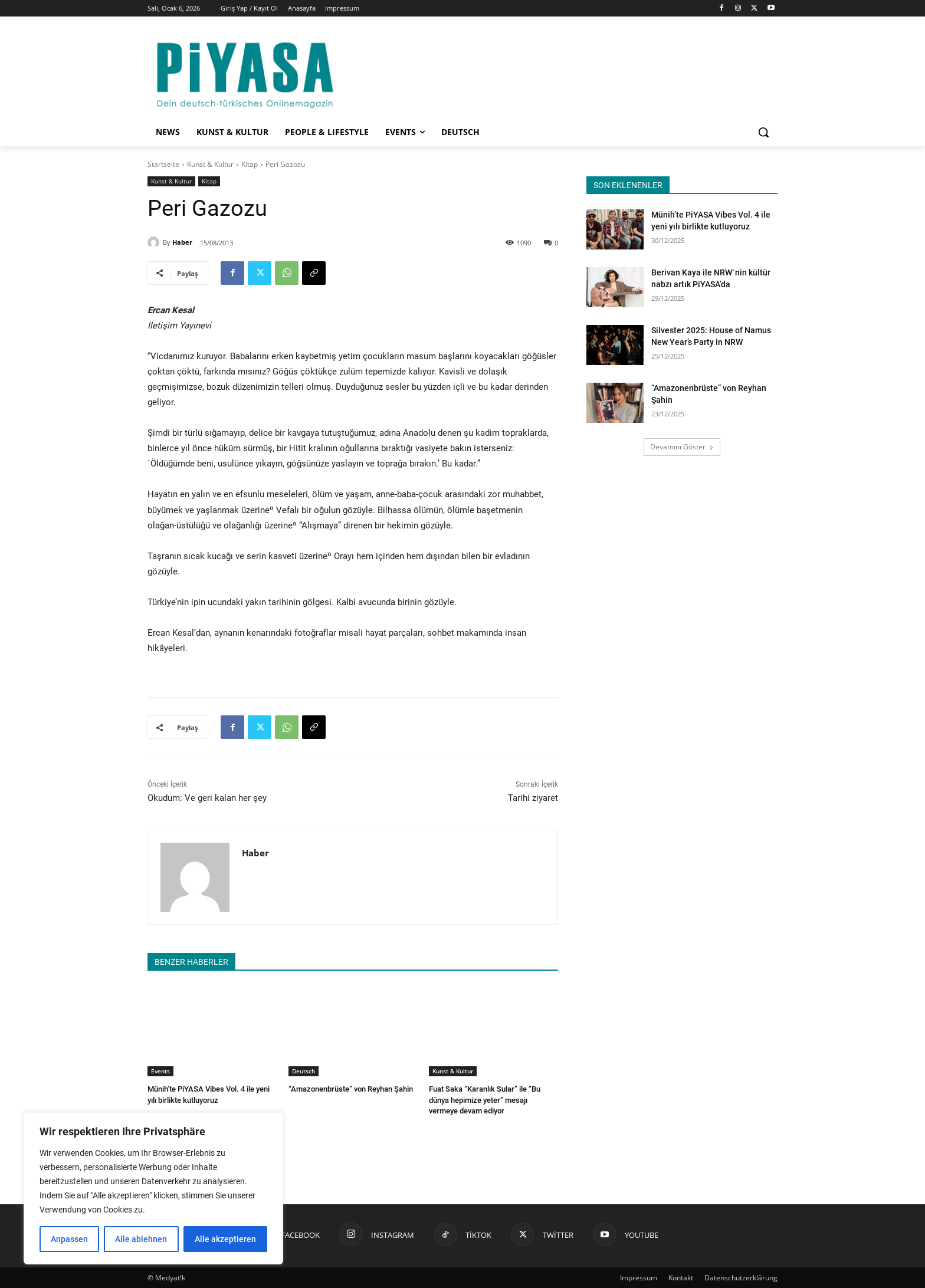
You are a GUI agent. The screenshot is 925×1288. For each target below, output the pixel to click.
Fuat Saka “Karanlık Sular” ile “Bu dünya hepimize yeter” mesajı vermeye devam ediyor (484, 1100)
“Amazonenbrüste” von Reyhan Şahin (350, 1089)
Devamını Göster (682, 447)
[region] (153, 1188)
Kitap (249, 164)
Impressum (638, 1277)
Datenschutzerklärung (741, 1277)
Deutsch (303, 1071)
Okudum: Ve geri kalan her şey (207, 798)
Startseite (163, 164)
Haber (182, 242)
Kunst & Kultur (210, 164)
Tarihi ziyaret (533, 798)
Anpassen (69, 1239)
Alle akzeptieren (225, 1239)
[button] (763, 132)
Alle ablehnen (141, 1239)
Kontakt (680, 1277)
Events (160, 1071)
